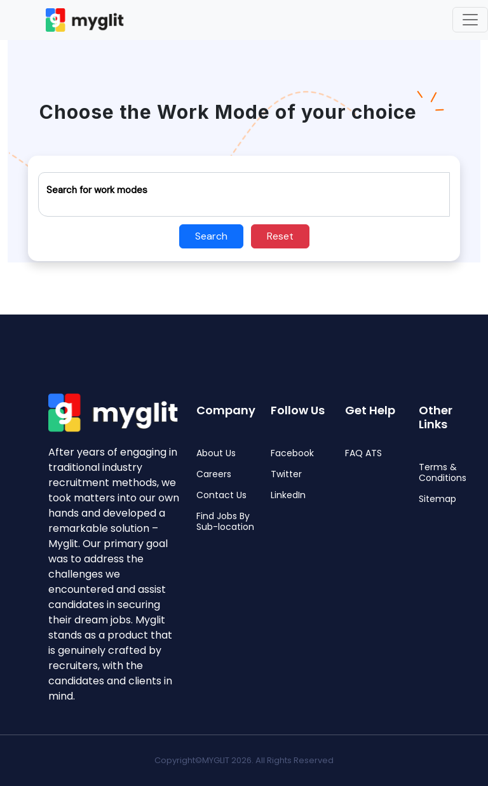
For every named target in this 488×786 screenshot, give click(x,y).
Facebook (292, 453)
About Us (216, 453)
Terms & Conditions (442, 473)
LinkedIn (288, 495)
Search (211, 236)
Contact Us (221, 495)
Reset (280, 236)
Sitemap (437, 499)
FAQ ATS (363, 453)
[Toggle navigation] (470, 19)
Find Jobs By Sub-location (225, 521)
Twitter (286, 474)
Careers (213, 474)
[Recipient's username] (244, 194)
